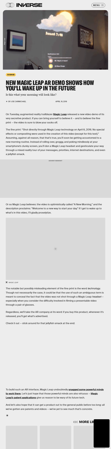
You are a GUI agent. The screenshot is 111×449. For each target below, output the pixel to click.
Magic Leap (60, 114)
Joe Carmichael (18, 101)
